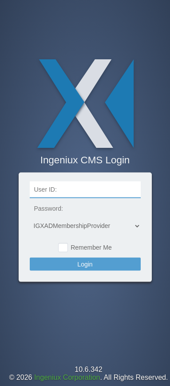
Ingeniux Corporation (67, 377)
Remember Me (91, 247)
